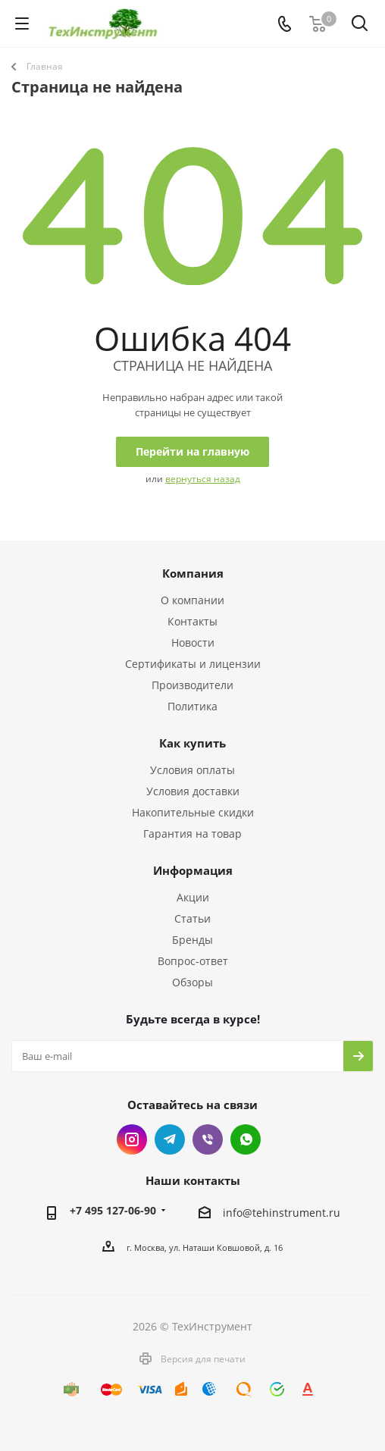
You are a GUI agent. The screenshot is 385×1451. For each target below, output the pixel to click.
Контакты (192, 621)
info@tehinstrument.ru (281, 1213)
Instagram (132, 1139)
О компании (192, 600)
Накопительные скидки (193, 812)
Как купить (192, 743)
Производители (192, 685)
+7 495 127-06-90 (113, 1210)
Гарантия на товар (192, 833)
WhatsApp (245, 1139)
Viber (207, 1139)
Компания (193, 573)
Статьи (192, 918)
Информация (193, 870)
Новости (192, 642)
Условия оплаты (192, 770)
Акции (193, 897)
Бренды (192, 939)
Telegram (170, 1139)
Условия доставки (192, 791)
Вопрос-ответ (193, 961)
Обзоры (192, 982)
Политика (192, 706)
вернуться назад (202, 478)
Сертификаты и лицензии (193, 664)
